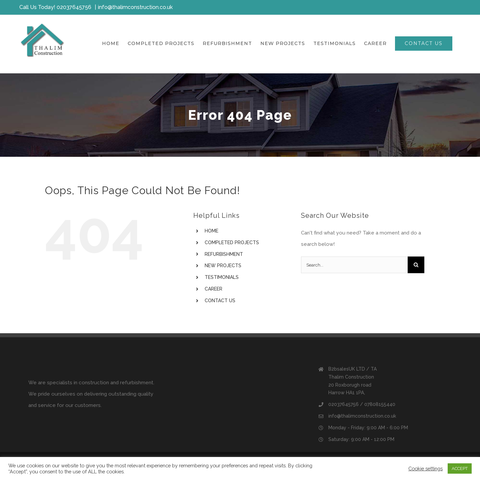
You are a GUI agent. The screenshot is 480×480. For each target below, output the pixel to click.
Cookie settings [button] (425, 468)
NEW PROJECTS (223, 265)
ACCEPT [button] (460, 468)
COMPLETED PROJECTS (232, 242)
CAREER (213, 289)
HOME (211, 230)
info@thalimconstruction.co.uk (135, 7)
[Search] (416, 265)
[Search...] (354, 265)
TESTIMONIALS (222, 277)
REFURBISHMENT (224, 254)
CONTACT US (220, 300)
